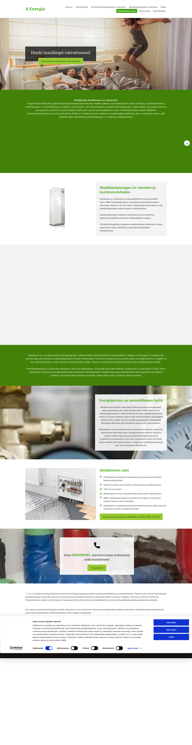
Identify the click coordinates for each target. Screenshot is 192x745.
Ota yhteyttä (139, 628)
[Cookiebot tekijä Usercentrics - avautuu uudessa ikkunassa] (16, 740)
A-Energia (35, 9)
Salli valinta (171, 722)
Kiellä (171, 729)
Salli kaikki (171, 714)
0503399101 (105, 646)
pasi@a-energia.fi (107, 650)
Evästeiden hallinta (140, 646)
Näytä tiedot (133, 740)
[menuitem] (69, 7)
